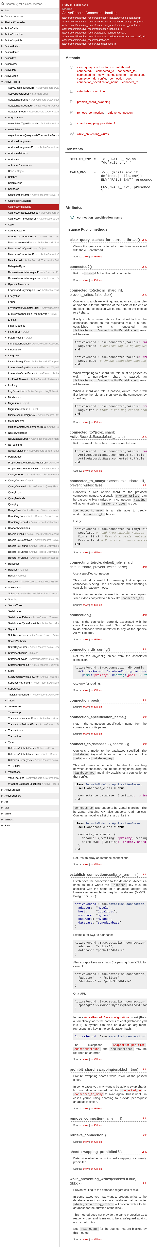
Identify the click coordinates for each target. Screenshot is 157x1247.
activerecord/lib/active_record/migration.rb (85, 39)
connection (137, 74)
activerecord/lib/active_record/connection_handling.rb (92, 28)
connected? (85, 71)
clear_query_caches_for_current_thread (103, 67)
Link (144, 239)
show (86, 256)
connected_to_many (90, 74)
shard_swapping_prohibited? (96, 123)
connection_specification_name (97, 82)
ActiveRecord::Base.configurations (107, 1017)
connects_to (130, 82)
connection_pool (120, 78)
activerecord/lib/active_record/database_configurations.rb (94, 32)
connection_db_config (91, 78)
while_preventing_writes (93, 134)
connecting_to (116, 74)
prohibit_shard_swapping (93, 102)
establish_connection (91, 91)
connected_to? (127, 71)
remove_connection (90, 112)
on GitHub (96, 256)
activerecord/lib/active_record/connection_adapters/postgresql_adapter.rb (103, 21)
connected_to (105, 71)
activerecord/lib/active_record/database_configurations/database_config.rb (103, 36)
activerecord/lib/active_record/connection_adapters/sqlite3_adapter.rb (101, 25)
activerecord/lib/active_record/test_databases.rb (89, 43)
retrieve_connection (120, 112)
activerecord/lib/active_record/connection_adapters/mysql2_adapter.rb (101, 17)
